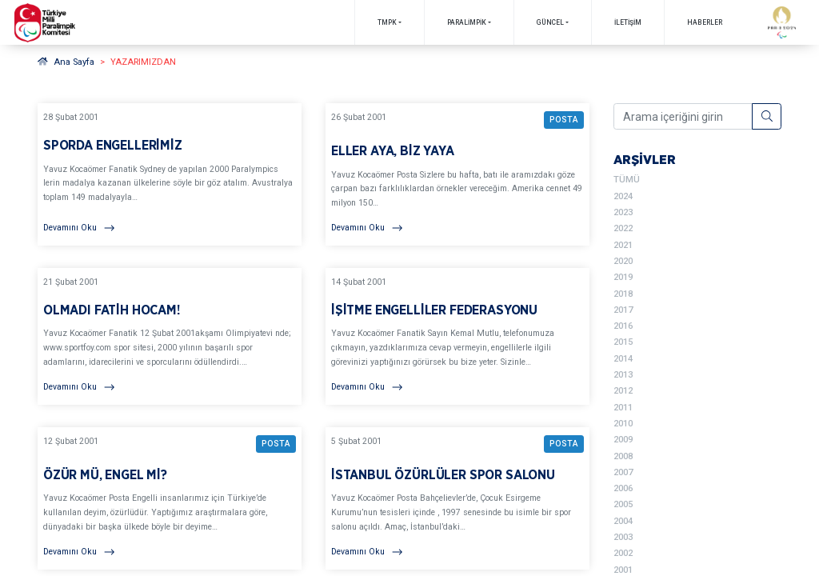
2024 (623, 196)
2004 (623, 521)
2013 (623, 375)
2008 (623, 456)
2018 (623, 294)
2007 (623, 472)
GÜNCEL (550, 22)
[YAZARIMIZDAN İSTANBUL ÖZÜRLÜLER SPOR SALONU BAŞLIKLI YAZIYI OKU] (457, 498)
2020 (623, 261)
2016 (623, 326)
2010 (623, 423)
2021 (623, 245)
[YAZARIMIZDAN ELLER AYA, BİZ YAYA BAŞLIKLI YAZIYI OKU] (457, 174)
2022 (623, 228)
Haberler (704, 22)
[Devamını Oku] (169, 228)
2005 (623, 504)
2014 (623, 359)
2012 (623, 391)
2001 (623, 570)
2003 (623, 537)
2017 (623, 310)
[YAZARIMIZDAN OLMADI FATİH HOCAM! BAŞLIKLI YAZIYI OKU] (169, 336)
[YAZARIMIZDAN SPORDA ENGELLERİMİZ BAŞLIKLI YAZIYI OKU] (169, 174)
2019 (623, 277)
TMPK (387, 22)
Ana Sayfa (66, 62)
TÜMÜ (626, 179)
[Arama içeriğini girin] (683, 116)
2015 (623, 342)
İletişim (627, 22)
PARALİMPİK (466, 22)
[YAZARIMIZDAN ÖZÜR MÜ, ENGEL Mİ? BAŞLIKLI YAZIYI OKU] (169, 498)
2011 (623, 407)
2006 (623, 488)
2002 (623, 553)
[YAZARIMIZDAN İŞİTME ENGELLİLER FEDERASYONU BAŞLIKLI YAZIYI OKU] (457, 336)
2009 (623, 439)
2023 (623, 212)
